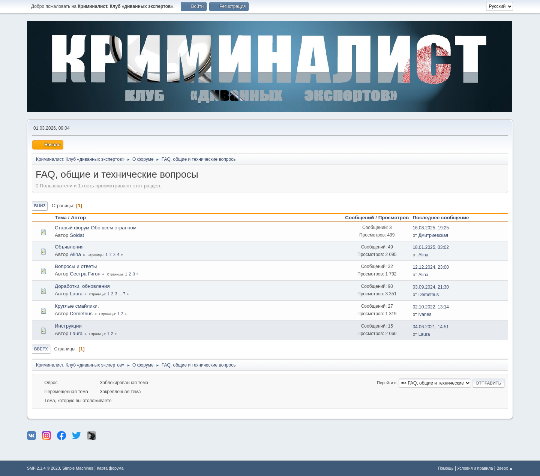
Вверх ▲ (504, 468)
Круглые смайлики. (77, 306)
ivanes (425, 314)
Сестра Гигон (85, 274)
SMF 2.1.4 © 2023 (43, 468)
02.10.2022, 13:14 (430, 307)
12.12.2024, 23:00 (430, 267)
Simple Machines (77, 468)
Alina (75, 254)
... (120, 294)
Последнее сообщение (444, 217)
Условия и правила (475, 468)
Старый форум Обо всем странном (95, 228)
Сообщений (359, 217)
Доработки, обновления (82, 286)
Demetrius (428, 294)
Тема (61, 217)
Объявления (69, 247)
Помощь (446, 468)
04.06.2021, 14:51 (430, 326)
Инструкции (68, 326)
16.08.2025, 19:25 (430, 228)
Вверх (41, 349)
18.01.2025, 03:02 (430, 247)
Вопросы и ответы (76, 266)
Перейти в (386, 382)
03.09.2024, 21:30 (430, 287)
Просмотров (393, 217)
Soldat (77, 235)
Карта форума (110, 468)
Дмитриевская (433, 235)
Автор (78, 217)
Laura (76, 293)
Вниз (39, 206)
